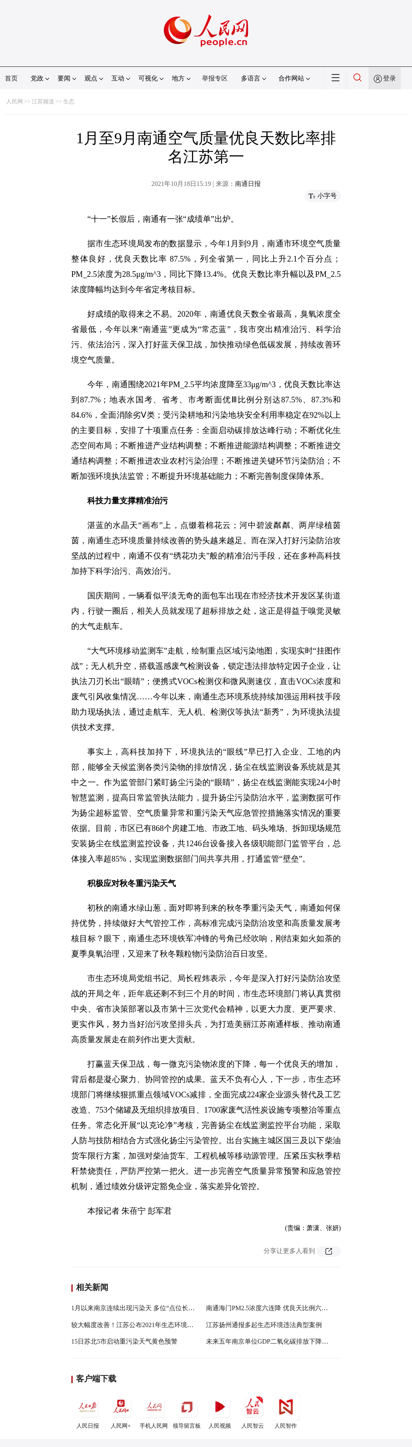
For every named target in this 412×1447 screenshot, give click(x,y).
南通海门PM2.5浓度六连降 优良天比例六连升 (270, 1308)
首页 (11, 78)
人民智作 (286, 1411)
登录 (389, 78)
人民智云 (253, 1411)
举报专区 (215, 78)
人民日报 (88, 1411)
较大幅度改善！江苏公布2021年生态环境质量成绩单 (145, 1324)
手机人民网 (154, 1411)
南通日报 (248, 183)
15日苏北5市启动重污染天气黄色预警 (124, 1341)
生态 (68, 102)
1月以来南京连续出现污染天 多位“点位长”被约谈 (140, 1308)
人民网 (14, 102)
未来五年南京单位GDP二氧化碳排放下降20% (270, 1341)
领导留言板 (187, 1411)
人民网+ (121, 1411)
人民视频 (220, 1411)
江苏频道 (43, 102)
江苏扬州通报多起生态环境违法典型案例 (264, 1324)
